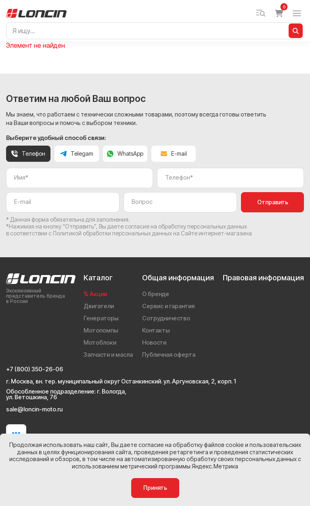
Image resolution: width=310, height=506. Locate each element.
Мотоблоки (100, 342)
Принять (155, 487)
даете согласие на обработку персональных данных (177, 226)
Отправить (272, 202)
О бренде (155, 294)
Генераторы (101, 318)
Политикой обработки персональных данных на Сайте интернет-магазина (152, 233)
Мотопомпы (101, 330)
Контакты (156, 330)
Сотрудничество (166, 318)
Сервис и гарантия (168, 306)
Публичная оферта (168, 354)
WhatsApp (125, 153)
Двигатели (99, 306)
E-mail (174, 153)
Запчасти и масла (108, 354)
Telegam (76, 153)
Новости (154, 342)
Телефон (28, 153)
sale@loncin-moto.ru (34, 409)
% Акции (95, 294)
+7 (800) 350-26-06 (34, 369)
